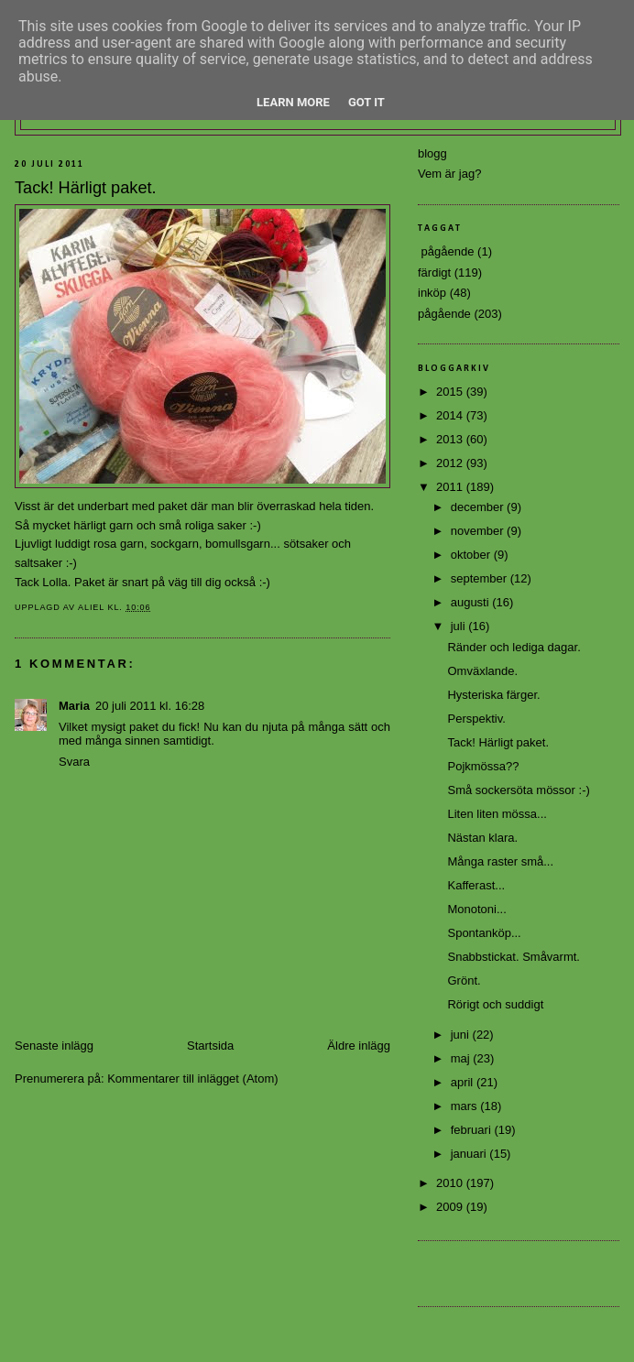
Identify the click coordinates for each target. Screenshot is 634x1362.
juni (462, 1034)
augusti (472, 602)
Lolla (54, 582)
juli (460, 626)
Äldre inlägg (358, 1045)
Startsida (210, 1045)
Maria (74, 706)
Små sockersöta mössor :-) (518, 790)
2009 (451, 1207)
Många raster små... (500, 861)
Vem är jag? (449, 173)
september (480, 578)
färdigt (434, 272)
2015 (451, 391)
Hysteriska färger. (493, 695)
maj (462, 1058)
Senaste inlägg (54, 1045)
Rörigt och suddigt (495, 1004)
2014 (451, 415)
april (463, 1082)
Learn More (293, 102)
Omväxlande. (482, 671)
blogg (432, 153)
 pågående (446, 251)
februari (473, 1130)
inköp (432, 293)
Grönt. (463, 980)
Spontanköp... (483, 933)
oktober (472, 554)
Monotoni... (476, 909)
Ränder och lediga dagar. (513, 647)
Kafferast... (476, 885)
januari (470, 1153)
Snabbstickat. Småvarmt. (513, 957)
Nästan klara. (482, 837)
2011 (451, 487)
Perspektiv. (476, 718)
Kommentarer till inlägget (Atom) (192, 1078)
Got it (366, 102)
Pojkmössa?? (483, 766)
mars (466, 1106)
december (479, 507)
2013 (451, 439)
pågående (444, 314)
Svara (74, 761)
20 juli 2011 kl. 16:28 (149, 706)
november (479, 531)
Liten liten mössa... (496, 814)
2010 (451, 1183)
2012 (451, 463)
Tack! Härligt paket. (498, 742)
